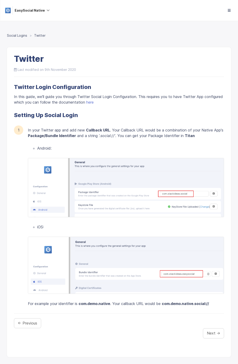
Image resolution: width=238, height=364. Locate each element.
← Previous (27, 323)
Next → (213, 333)
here (90, 102)
